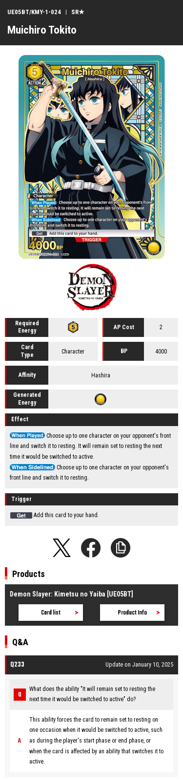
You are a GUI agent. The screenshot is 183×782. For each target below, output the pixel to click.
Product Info (132, 613)
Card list (51, 613)
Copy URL (120, 548)
